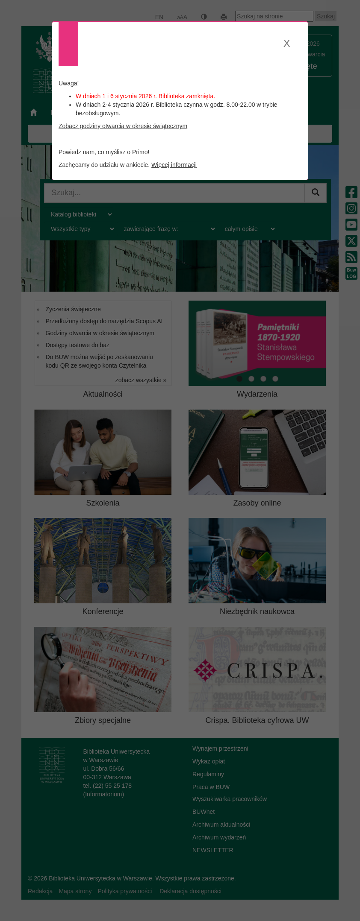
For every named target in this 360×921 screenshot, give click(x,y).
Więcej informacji (174, 164)
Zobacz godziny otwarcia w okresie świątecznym (123, 126)
